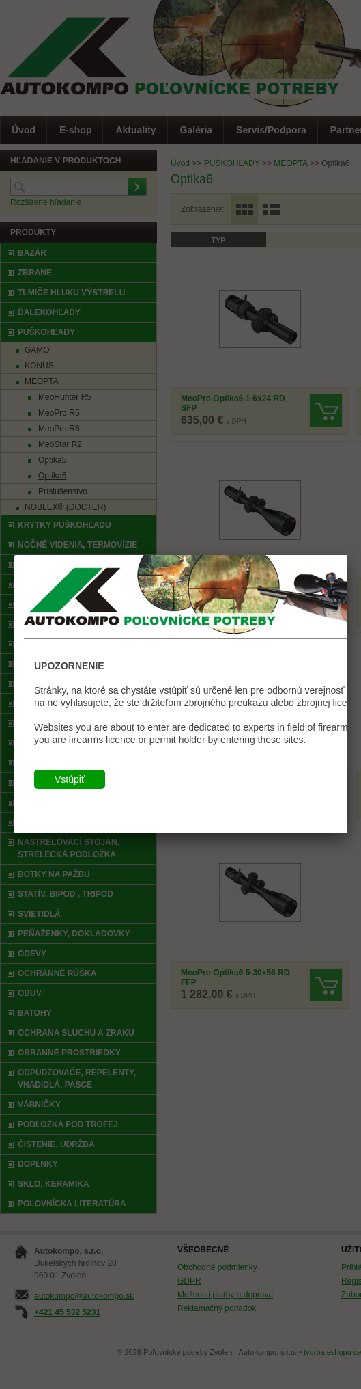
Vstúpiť (70, 779)
